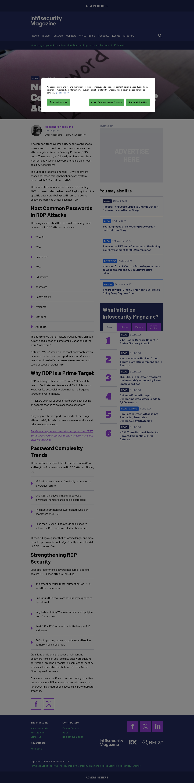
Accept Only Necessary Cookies (106, 102)
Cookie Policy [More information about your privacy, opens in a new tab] (62, 93)
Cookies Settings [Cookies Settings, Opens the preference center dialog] (58, 102)
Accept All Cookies (138, 102)
